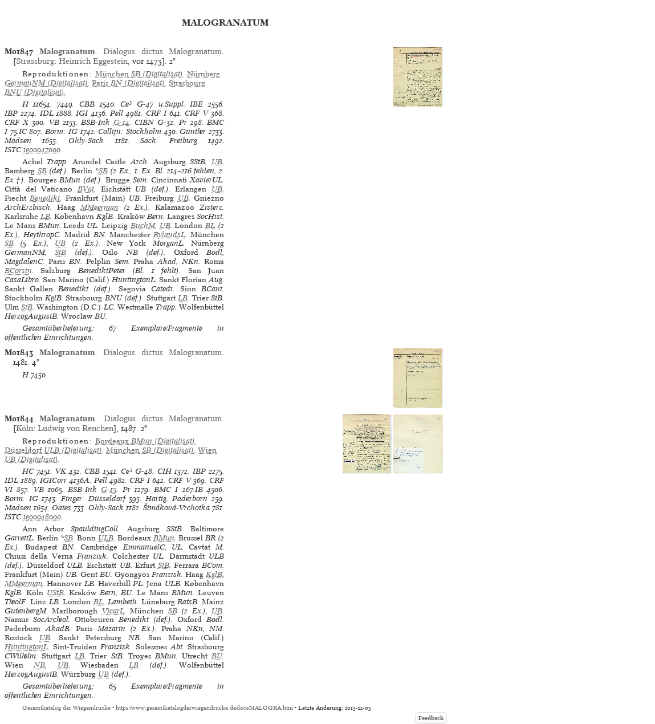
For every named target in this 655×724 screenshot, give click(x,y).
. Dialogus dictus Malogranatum (130, 51)
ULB (105, 538)
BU (216, 656)
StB (60, 252)
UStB (55, 592)
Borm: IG (61, 131)
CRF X (17, 122)
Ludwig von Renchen (75, 428)
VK (60, 471)
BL (210, 225)
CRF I (156, 113)
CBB (87, 104)
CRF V (196, 113)
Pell (116, 113)
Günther (193, 131)
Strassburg (35, 61)
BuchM (143, 225)
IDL (47, 113)
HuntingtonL (26, 647)
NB (39, 665)
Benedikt (45, 198)
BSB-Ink (95, 122)
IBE (196, 104)
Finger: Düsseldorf (93, 498)
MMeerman (99, 207)
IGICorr (53, 480)
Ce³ (126, 104)
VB (54, 122)
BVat (86, 189)
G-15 (108, 489)
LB (45, 216)
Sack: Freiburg (168, 140)
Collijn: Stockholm (129, 131)
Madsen (18, 140)
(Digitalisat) (139, 74)
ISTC (13, 149)
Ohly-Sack (86, 140)
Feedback (431, 718)
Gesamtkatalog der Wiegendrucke (66, 707)
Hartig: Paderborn (176, 498)
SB (42, 171)
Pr (183, 122)
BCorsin (18, 270)
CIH (164, 471)
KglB (214, 574)
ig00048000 (42, 517)
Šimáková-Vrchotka (176, 508)
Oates (61, 508)
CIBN (144, 122)
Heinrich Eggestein (93, 61)
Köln (24, 428)
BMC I (166, 489)
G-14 (121, 122)
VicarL (113, 611)
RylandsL (169, 234)
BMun (163, 538)
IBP (11, 113)
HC (28, 471)
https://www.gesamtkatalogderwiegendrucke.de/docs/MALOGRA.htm (204, 707)
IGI (82, 113)
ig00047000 (41, 149)
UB (216, 161)
